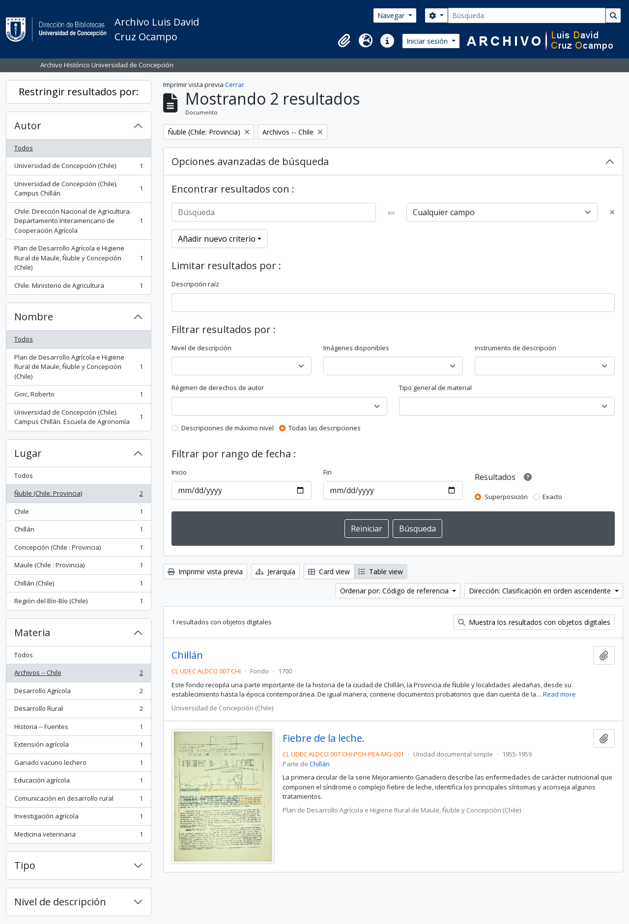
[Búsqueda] (527, 15)
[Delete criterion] (612, 213)
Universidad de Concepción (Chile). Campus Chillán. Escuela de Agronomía (78, 417)
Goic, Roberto (78, 396)
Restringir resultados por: (79, 91)
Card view (329, 571)
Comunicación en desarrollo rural (78, 800)
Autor (27, 125)
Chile (78, 513)
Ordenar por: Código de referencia (395, 590)
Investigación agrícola (78, 818)
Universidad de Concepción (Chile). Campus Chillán (78, 188)
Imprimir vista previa (205, 571)
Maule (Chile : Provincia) (78, 567)
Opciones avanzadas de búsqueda (250, 161)
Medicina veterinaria (78, 836)
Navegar (391, 15)
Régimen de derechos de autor (218, 387)
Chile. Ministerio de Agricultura (78, 287)
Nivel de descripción (60, 901)
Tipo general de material (435, 387)
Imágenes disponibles (356, 347)
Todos (23, 147)
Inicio (179, 472)
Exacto (552, 496)
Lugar (28, 453)
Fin (327, 472)
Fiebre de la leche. (324, 738)
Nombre (33, 316)
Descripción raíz (195, 284)
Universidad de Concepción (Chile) (78, 167)
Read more (559, 694)
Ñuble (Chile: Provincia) (78, 495)
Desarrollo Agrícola (78, 693)
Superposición (506, 496)
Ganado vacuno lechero (78, 764)
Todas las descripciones (324, 427)
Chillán (78, 531)
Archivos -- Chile (78, 674)
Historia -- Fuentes (78, 728)
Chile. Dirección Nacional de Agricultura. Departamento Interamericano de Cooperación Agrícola (78, 221)
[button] (344, 41)
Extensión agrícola (78, 746)
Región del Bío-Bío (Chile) (78, 603)
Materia (32, 632)
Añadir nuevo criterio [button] (217, 238)
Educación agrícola (78, 782)
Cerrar (234, 84)
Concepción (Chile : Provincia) (78, 549)
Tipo (24, 865)
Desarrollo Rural (78, 710)
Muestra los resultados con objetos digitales (534, 622)
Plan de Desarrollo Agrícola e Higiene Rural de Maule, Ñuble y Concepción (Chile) (78, 258)
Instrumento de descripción (515, 347)
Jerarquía (275, 571)
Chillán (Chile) (78, 585)
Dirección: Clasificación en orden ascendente (541, 590)
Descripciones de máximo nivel (227, 427)
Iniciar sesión (428, 41)
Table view (380, 571)
